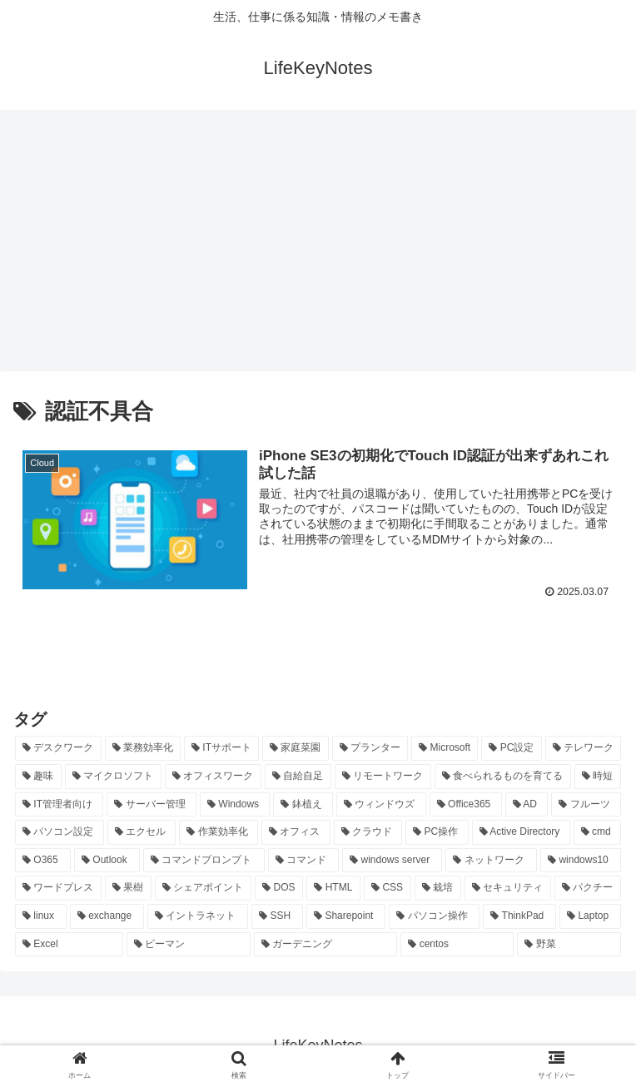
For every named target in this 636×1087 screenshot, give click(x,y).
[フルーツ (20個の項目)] (586, 804)
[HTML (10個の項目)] (333, 888)
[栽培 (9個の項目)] (438, 888)
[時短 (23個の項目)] (597, 776)
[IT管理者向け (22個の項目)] (59, 804)
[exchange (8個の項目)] (107, 916)
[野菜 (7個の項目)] (569, 943)
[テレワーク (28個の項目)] (583, 748)
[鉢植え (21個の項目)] (303, 804)
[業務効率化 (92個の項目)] (143, 748)
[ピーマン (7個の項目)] (189, 943)
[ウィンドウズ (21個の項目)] (381, 804)
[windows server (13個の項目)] (392, 859)
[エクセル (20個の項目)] (141, 832)
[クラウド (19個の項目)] (368, 832)
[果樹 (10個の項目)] (128, 888)
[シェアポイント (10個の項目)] (203, 888)
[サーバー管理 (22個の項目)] (151, 804)
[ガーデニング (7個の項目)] (326, 943)
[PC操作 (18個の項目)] (436, 832)
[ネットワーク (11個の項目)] (491, 859)
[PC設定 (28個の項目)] (511, 748)
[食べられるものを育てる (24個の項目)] (503, 776)
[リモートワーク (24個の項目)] (383, 776)
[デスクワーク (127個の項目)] (58, 748)
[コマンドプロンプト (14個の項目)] (204, 859)
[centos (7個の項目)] (457, 943)
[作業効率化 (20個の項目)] (218, 832)
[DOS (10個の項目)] (279, 888)
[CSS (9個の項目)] (387, 888)
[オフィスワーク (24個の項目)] (213, 776)
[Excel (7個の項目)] (69, 943)
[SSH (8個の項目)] (277, 916)
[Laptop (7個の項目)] (590, 916)
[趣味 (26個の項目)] (38, 776)
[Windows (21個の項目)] (235, 804)
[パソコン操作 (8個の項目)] (434, 916)
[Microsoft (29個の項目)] (444, 748)
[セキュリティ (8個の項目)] (508, 888)
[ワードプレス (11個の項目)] (58, 888)
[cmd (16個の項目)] (597, 832)
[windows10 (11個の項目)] (580, 859)
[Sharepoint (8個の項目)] (345, 916)
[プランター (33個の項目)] (370, 748)
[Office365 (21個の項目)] (466, 804)
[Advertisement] (318, 246)
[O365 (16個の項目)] (43, 859)
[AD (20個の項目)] (527, 804)
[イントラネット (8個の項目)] (197, 916)
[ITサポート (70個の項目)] (221, 748)
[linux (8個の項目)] (41, 916)
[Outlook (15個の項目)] (107, 859)
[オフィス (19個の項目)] (295, 832)
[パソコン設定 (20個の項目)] (59, 832)
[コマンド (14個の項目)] (304, 859)
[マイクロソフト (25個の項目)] (113, 776)
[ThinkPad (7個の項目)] (519, 916)
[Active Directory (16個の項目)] (521, 832)
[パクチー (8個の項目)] (587, 888)
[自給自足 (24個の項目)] (298, 776)
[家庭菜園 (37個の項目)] (295, 748)
